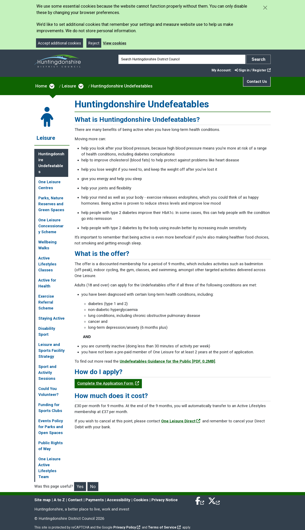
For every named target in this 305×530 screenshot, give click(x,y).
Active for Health (47, 283)
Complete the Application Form (108, 383)
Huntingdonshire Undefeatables (121, 86)
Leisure (69, 86)
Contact (75, 500)
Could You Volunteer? (48, 391)
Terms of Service (164, 527)
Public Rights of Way (50, 446)
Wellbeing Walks (47, 245)
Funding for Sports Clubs (50, 407)
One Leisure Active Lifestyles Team (49, 468)
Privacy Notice (164, 500)
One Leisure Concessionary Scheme (51, 226)
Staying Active (51, 318)
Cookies (140, 500)
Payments (95, 500)
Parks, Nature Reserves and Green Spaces (51, 204)
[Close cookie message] (265, 7)
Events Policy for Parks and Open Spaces (50, 427)
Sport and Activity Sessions (47, 372)
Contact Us (257, 81)
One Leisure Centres (49, 185)
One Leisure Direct (180, 421)
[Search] (181, 59)
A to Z (59, 500)
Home (41, 86)
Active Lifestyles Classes (47, 264)
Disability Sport (46, 331)
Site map (42, 500)
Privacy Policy (126, 527)
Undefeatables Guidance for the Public (167, 361)
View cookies (114, 43)
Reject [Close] (93, 43)
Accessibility (118, 500)
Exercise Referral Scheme (46, 302)
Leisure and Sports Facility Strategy (51, 350)
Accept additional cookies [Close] (59, 43)
